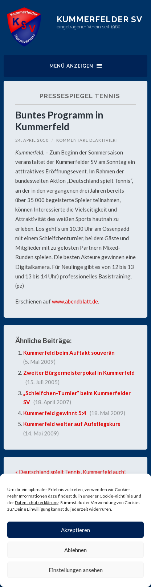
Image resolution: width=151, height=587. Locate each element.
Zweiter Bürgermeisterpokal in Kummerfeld (79, 372)
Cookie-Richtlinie (116, 496)
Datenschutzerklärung (36, 502)
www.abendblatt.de (75, 301)
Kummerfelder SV (99, 19)
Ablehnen (75, 550)
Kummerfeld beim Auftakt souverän (69, 352)
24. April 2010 (32, 140)
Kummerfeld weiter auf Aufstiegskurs (71, 424)
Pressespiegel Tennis (80, 96)
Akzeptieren (75, 530)
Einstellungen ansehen (76, 570)
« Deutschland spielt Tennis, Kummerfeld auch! (70, 472)
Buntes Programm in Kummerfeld (59, 120)
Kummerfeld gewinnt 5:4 (54, 413)
